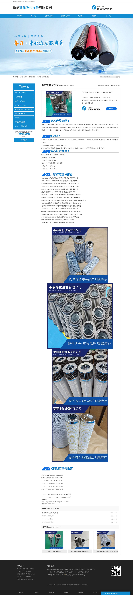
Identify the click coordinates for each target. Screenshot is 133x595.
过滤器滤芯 (31, 77)
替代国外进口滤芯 (20, 105)
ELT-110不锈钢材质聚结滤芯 (80, 551)
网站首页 (100, 85)
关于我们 (36, 592)
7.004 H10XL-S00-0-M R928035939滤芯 (59, 494)
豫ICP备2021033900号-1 (55, 575)
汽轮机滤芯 (45, 77)
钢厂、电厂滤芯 (20, 101)
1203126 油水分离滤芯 (54, 551)
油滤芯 (39, 77)
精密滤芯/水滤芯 (20, 122)
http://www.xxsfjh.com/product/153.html (57, 501)
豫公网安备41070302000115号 (74, 575)
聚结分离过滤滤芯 (20, 92)
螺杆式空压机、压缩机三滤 (23, 109)
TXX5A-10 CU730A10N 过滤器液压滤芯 (106, 551)
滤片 (25, 77)
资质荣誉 (80, 592)
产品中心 (106, 85)
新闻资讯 (66, 592)
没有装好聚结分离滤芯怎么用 (50, 513)
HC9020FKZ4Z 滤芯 (47, 519)
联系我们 (111, 108)
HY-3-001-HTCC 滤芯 (48, 516)
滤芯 (21, 77)
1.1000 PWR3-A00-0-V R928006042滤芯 (59, 497)
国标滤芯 (18, 118)
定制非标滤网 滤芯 (20, 113)
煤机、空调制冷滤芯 (21, 126)
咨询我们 (24, 140)
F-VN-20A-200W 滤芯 (48, 522)
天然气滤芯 (18, 97)
